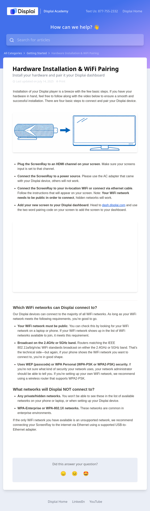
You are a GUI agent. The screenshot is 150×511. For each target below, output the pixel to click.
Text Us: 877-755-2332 (102, 11)
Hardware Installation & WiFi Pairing (75, 53)
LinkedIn (78, 501)
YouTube (95, 501)
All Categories (13, 53)
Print (60, 81)
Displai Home (132, 11)
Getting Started (37, 53)
